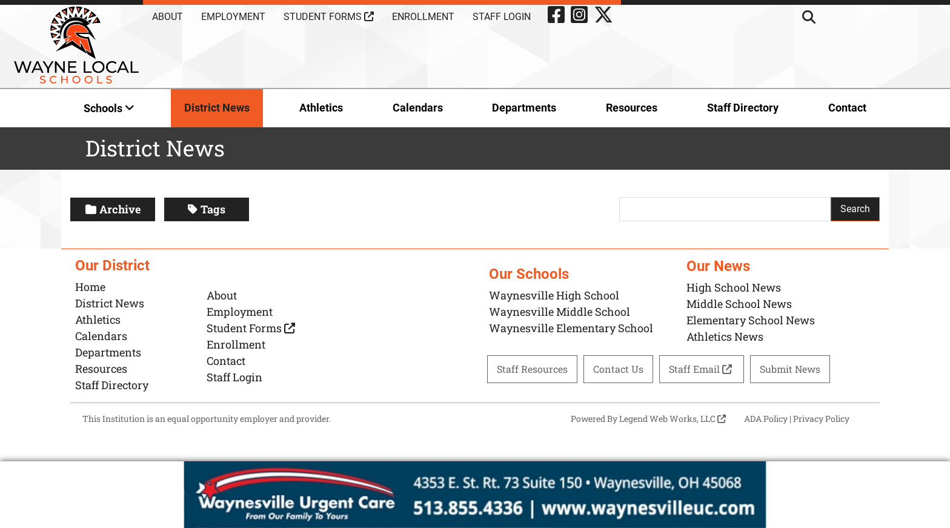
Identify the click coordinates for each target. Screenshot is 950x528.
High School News (733, 287)
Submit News (790, 369)
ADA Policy (766, 418)
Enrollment (423, 16)
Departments (524, 107)
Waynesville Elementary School (571, 328)
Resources (631, 107)
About (167, 16)
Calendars (418, 107)
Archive (113, 209)
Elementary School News (750, 320)
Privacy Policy (821, 418)
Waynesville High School (554, 295)
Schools (109, 108)
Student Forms (329, 16)
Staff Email (701, 369)
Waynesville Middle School (559, 311)
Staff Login (502, 16)
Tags (206, 209)
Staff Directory (743, 107)
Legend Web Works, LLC (672, 418)
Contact (847, 107)
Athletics (321, 107)
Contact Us (618, 369)
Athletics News (724, 336)
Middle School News (739, 303)
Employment (233, 16)
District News (217, 107)
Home (90, 286)
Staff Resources (532, 369)
